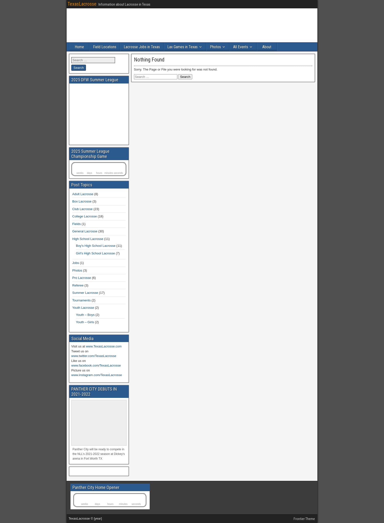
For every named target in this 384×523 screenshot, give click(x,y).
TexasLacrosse (82, 4)
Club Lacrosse (82, 209)
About (266, 47)
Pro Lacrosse (81, 278)
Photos (215, 47)
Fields (76, 224)
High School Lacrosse (87, 239)
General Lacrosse (84, 231)
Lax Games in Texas (182, 47)
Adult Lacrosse (82, 194)
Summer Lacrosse (85, 293)
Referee (78, 285)
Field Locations (104, 47)
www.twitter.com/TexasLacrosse (93, 356)
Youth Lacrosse (83, 307)
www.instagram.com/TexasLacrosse (96, 375)
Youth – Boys (85, 315)
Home (79, 47)
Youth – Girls (85, 322)
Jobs (75, 263)
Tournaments (81, 300)
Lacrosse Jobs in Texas (142, 47)
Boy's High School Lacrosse (95, 246)
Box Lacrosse (82, 201)
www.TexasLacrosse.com (104, 346)
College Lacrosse (84, 216)
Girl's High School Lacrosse (95, 253)
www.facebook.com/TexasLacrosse (96, 365)
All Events (240, 47)
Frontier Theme (304, 519)
